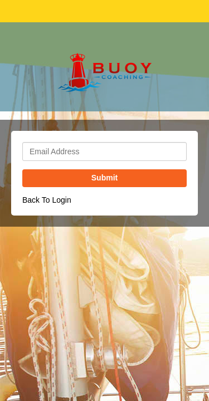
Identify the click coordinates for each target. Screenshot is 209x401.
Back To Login (46, 199)
